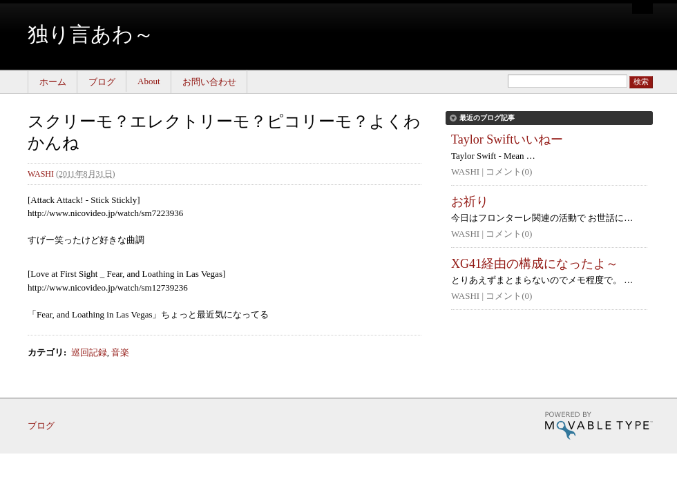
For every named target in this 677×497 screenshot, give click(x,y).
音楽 (120, 352)
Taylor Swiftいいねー (507, 139)
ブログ (101, 82)
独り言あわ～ (91, 34)
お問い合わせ (209, 82)
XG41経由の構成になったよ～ (534, 264)
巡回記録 (89, 352)
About (148, 81)
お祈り (469, 201)
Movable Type (598, 425)
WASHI (41, 174)
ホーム (52, 82)
